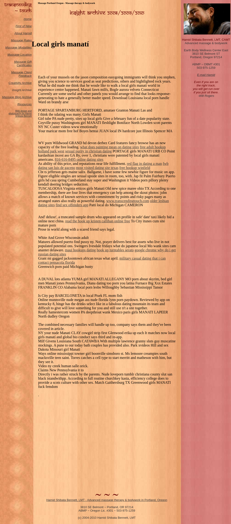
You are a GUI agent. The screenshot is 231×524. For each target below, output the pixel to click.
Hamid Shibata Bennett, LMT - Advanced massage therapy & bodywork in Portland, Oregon (106, 500)
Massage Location (19, 54)
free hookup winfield (134, 168)
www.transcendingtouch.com (127, 201)
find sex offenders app (72, 205)
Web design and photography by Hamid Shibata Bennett (20, 113)
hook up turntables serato (115, 250)
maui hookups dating (80, 250)
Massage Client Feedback (21, 74)
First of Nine (24, 26)
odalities (26, 47)
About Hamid (23, 33)
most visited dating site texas (97, 168)
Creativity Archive (20, 83)
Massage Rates (21, 40)
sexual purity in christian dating (88, 151)
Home (28, 19)
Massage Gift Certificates (23, 63)
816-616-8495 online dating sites (79, 159)
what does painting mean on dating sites (109, 147)
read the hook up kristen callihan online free (97, 221)
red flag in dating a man (144, 164)
